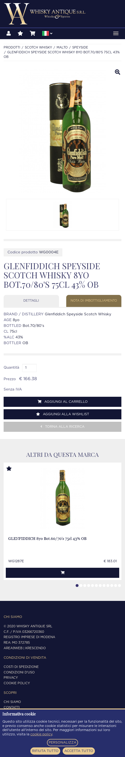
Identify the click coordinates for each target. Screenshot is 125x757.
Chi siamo (12, 702)
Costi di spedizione (21, 667)
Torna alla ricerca (62, 426)
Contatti (12, 707)
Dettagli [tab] (31, 300)
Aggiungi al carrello (63, 401)
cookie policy (41, 734)
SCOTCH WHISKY (38, 47)
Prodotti (12, 47)
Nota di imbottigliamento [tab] (94, 300)
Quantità (11, 367)
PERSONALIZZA (62, 742)
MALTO (62, 47)
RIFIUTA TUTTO (45, 751)
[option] (62, 215)
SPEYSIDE (80, 47)
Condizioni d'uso (19, 672)
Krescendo (35, 648)
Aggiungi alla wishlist (62, 414)
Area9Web (13, 648)
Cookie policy (17, 683)
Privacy (11, 677)
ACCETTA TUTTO (78, 751)
